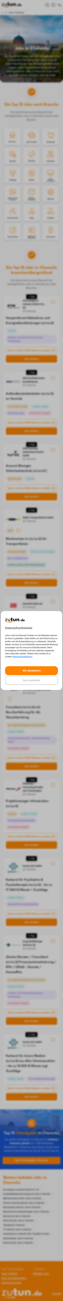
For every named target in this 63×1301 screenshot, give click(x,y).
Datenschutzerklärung (22, 656)
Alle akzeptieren (32, 670)
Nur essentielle (31, 680)
